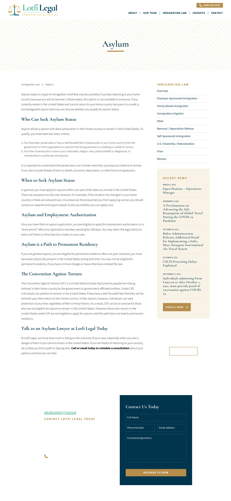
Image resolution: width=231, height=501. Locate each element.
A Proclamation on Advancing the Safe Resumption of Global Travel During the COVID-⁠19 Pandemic (183, 213)
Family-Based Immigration (172, 106)
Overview (162, 91)
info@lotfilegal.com (61, 476)
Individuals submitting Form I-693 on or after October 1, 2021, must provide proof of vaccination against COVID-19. (182, 286)
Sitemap (48, 486)
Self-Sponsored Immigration (173, 136)
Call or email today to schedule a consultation (100, 348)
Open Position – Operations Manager (182, 190)
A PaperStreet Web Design (69, 486)
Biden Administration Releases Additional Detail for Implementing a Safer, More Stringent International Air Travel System (183, 241)
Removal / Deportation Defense (175, 129)
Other (160, 121)
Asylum (49, 84)
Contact (217, 13)
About (132, 13)
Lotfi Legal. (59, 483)
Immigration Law (175, 13)
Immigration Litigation (170, 114)
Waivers (161, 159)
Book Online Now (181, 5)
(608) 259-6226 (209, 5)
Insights (199, 13)
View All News (177, 307)
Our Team (150, 13)
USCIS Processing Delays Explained (180, 263)
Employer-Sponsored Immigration (177, 98)
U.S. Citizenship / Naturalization (175, 144)
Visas (160, 151)
